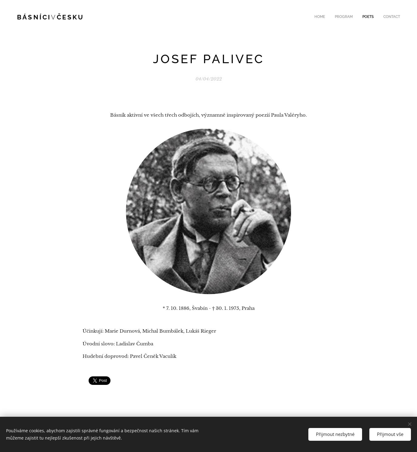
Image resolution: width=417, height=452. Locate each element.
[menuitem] (372, 17)
